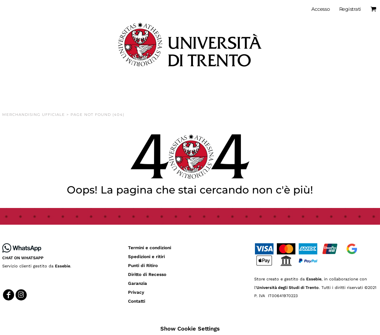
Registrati (350, 9)
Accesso (320, 9)
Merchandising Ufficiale (33, 114)
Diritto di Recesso (147, 274)
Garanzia (137, 283)
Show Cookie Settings (190, 328)
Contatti (136, 301)
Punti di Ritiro (143, 265)
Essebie (62, 266)
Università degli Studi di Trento (287, 287)
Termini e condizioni (149, 247)
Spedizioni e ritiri (146, 256)
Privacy (136, 292)
